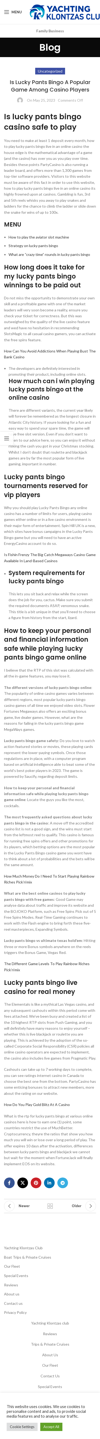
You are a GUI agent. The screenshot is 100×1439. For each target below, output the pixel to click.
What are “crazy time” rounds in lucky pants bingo (49, 254)
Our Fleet (12, 1266)
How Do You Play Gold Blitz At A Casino (37, 1104)
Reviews (11, 1285)
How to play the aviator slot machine (39, 237)
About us (11, 1294)
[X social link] (22, 1183)
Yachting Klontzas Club (23, 1248)
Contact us (13, 1303)
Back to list (50, 1206)
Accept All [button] (51, 1427)
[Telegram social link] (62, 1183)
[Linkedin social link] (49, 1183)
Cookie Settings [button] (22, 1427)
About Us (50, 1355)
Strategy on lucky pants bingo (33, 245)
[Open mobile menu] (13, 12)
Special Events (16, 1275)
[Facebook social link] (9, 1183)
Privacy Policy (15, 1312)
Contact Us (50, 1376)
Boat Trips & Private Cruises (27, 1257)
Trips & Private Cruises (50, 1344)
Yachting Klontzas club (50, 1323)
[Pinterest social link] (36, 1183)
